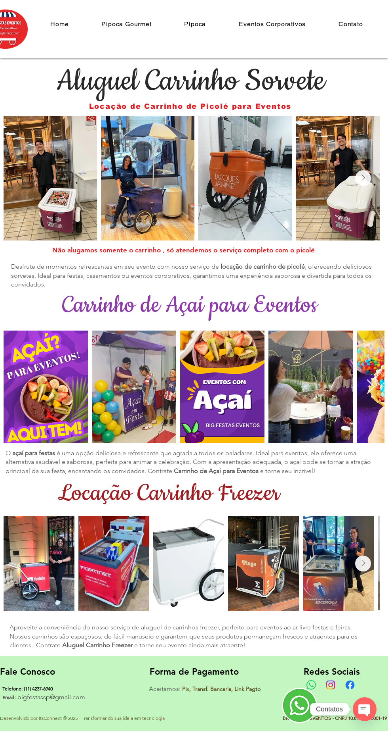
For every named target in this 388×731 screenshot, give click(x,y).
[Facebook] (350, 685)
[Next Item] (363, 178)
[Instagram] (331, 685)
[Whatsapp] (311, 685)
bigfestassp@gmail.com (51, 697)
